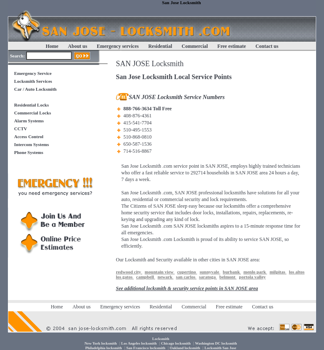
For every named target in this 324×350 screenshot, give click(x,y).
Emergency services (118, 46)
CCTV (20, 128)
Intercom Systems (31, 144)
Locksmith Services (33, 81)
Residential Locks (31, 104)
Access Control (28, 136)
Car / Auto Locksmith (35, 89)
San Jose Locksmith (141, 166)
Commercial (195, 46)
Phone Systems (28, 152)
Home (52, 46)
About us (77, 46)
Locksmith (184, 239)
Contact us (266, 46)
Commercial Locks (32, 112)
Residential (160, 46)
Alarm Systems (29, 120)
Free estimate (231, 46)
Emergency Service (33, 73)
